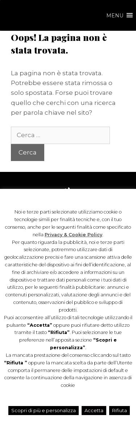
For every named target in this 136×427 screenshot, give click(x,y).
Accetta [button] (94, 410)
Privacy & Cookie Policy (73, 234)
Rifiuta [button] (119, 410)
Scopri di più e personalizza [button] (43, 410)
